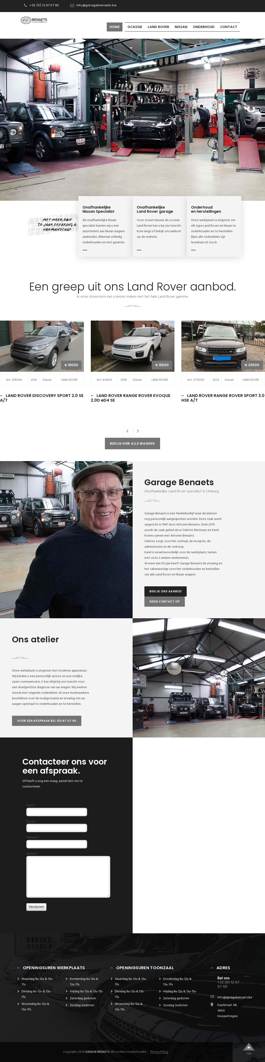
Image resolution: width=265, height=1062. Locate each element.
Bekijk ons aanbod (165, 591)
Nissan (181, 27)
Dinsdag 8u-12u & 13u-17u (36, 994)
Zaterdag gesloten (83, 998)
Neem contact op (164, 601)
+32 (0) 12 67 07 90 (44, 5)
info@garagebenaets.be (96, 5)
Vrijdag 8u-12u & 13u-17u (86, 991)
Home (115, 27)
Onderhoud (204, 27)
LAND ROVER (158, 27)
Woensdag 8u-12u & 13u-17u (35, 1006)
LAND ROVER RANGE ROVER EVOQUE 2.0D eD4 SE (131, 398)
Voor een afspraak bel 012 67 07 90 (46, 721)
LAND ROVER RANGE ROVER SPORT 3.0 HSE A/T (223, 398)
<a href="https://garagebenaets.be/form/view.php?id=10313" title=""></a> (67, 862)
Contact (228, 27)
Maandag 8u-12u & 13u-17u (37, 981)
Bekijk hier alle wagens (132, 443)
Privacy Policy (159, 1052)
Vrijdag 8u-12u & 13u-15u (179, 991)
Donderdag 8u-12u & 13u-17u (84, 981)
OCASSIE (135, 27)
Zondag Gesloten (82, 1005)
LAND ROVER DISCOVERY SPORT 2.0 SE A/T (42, 398)
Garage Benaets (97, 1052)
